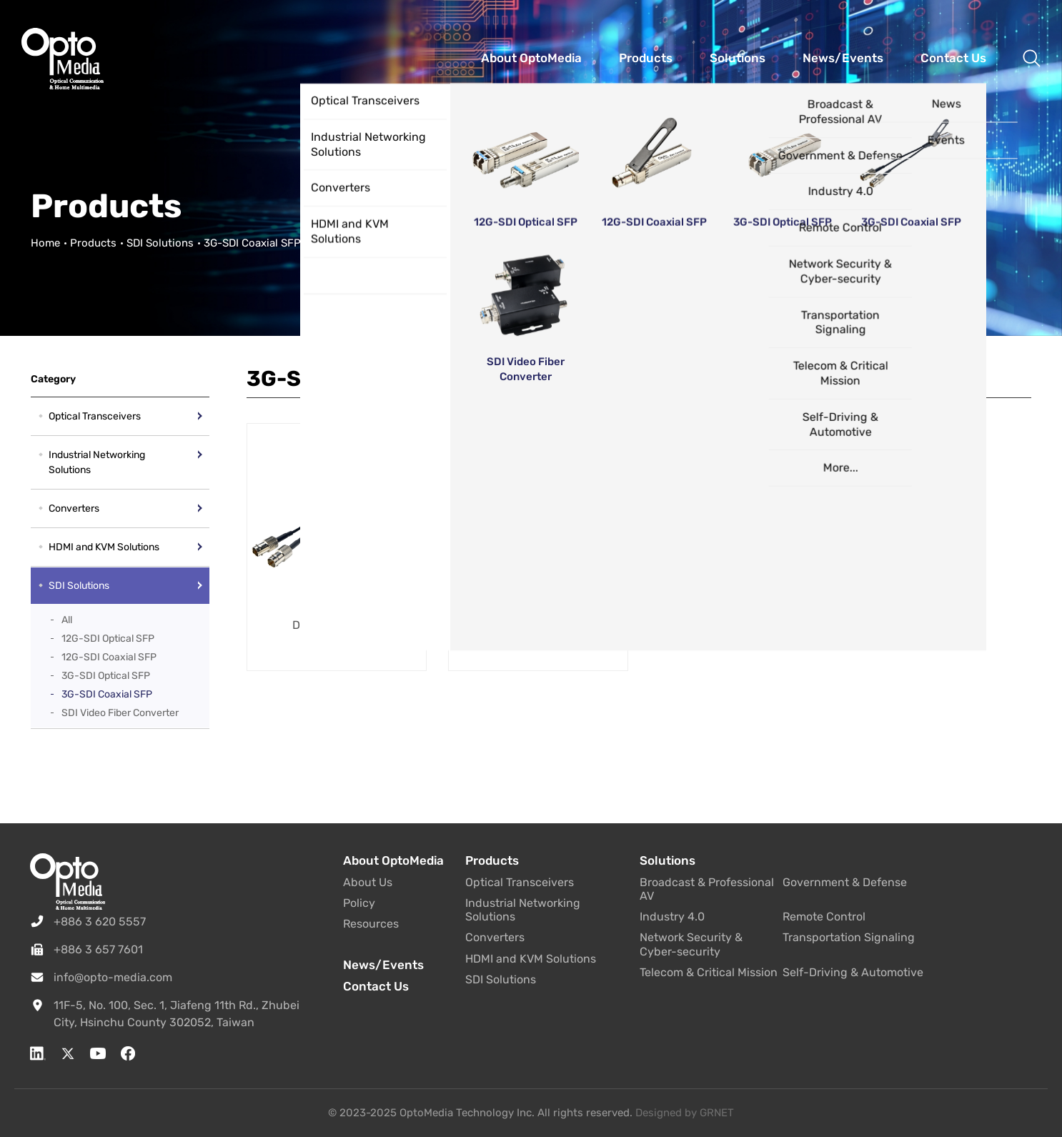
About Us (367, 882)
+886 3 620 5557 (100, 921)
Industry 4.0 (672, 916)
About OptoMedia (393, 860)
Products (93, 243)
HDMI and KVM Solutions (104, 547)
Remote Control (824, 916)
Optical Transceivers (95, 416)
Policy (359, 903)
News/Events (383, 965)
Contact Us (376, 986)
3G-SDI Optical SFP (105, 676)
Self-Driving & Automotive (853, 972)
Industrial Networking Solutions (97, 462)
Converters (74, 508)
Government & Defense (845, 882)
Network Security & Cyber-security (691, 944)
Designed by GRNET (684, 1112)
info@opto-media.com (113, 977)
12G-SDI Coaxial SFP (109, 657)
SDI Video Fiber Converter (120, 713)
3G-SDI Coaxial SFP (106, 694)
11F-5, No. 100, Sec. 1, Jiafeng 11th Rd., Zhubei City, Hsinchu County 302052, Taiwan (176, 1013)
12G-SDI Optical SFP (107, 638)
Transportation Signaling (849, 937)
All (66, 620)
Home (45, 243)
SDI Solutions (160, 243)
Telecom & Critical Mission (709, 972)
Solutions (667, 860)
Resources (371, 923)
